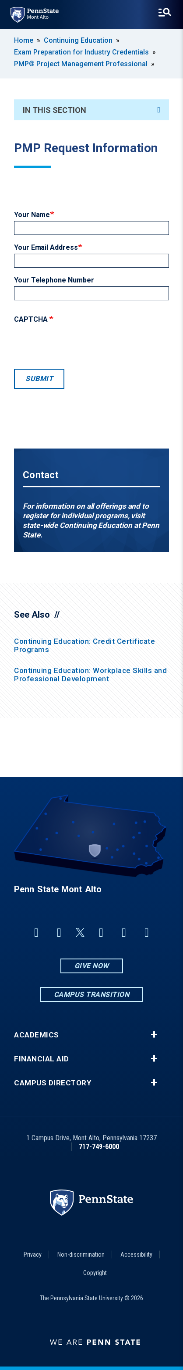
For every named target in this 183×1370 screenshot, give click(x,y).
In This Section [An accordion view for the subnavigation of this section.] (91, 110)
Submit (39, 378)
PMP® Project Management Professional (81, 64)
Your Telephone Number (54, 280)
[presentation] (80, 344)
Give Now (91, 966)
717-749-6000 (99, 1146)
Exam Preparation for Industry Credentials (81, 52)
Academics (36, 1035)
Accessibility (136, 1254)
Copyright (95, 1272)
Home (23, 40)
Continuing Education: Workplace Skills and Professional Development (90, 674)
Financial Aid (41, 1059)
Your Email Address (46, 247)
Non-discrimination (81, 1254)
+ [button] (154, 1035)
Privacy (33, 1254)
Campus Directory (52, 1083)
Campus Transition (92, 994)
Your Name (32, 215)
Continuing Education (78, 40)
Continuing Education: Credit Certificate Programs (84, 645)
